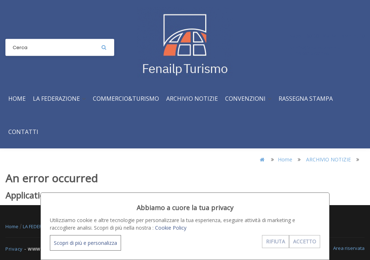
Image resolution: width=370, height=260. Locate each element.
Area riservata (349, 248)
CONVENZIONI (248, 99)
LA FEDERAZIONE (59, 99)
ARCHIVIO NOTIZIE (192, 99)
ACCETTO (304, 241)
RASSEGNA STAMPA (306, 99)
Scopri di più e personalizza (85, 242)
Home (17, 99)
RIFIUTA (275, 241)
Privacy (14, 249)
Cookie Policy (170, 227)
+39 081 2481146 (309, 54)
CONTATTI (23, 132)
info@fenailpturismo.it (314, 48)
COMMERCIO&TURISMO (126, 99)
